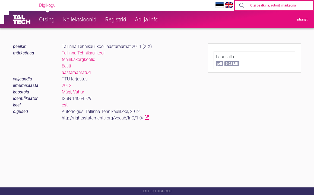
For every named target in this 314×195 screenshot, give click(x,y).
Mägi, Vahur (73, 92)
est (65, 105)
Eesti (66, 66)
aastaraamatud (76, 72)
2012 (67, 85)
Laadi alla (227, 60)
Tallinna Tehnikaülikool (83, 53)
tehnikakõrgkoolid (79, 59)
